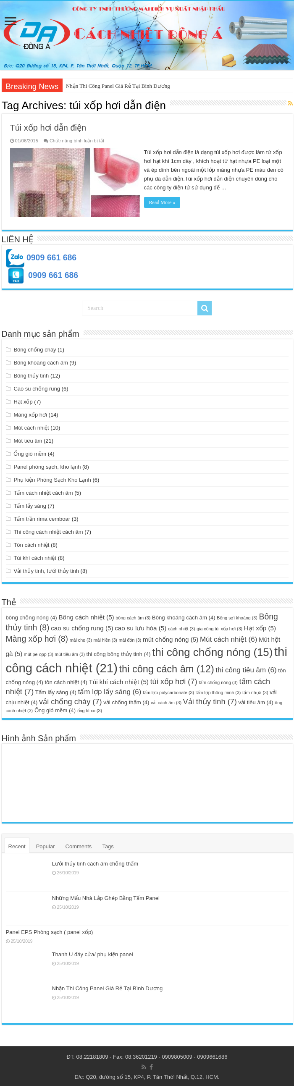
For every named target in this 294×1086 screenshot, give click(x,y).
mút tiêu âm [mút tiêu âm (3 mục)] (70, 652)
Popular (45, 845)
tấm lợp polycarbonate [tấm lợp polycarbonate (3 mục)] (168, 690)
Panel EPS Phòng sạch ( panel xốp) (49, 930)
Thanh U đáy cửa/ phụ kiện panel (92, 953)
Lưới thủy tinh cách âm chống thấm (95, 862)
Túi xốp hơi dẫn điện (48, 127)
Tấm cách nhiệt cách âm (43, 491)
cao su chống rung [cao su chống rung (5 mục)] (82, 626)
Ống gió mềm (29, 452)
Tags (107, 845)
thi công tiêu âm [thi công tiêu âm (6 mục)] (245, 668)
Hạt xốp (22, 400)
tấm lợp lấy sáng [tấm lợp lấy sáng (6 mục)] (110, 690)
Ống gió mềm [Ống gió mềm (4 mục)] (55, 709)
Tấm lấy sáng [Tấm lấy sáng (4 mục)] (55, 690)
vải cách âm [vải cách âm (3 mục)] (166, 700)
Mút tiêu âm (27, 439)
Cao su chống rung (36, 387)
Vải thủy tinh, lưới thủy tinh (46, 569)
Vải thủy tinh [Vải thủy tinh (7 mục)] (210, 699)
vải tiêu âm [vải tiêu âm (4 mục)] (256, 701)
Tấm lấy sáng (29, 504)
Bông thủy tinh (31, 374)
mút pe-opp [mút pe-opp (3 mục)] (38, 652)
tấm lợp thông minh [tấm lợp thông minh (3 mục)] (218, 690)
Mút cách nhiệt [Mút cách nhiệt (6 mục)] (228, 638)
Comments (79, 845)
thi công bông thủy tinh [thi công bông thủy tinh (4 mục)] (119, 652)
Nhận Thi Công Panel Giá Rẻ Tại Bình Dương (118, 86)
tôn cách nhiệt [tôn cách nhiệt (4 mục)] (66, 680)
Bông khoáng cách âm (40, 361)
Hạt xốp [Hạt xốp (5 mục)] (260, 626)
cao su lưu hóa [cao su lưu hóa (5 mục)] (140, 626)
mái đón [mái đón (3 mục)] (129, 638)
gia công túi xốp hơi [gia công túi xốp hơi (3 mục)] (219, 627)
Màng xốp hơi (30, 413)
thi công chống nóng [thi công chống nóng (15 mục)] (212, 650)
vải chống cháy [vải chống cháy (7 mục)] (70, 699)
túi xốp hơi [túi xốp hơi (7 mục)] (173, 679)
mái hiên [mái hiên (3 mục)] (105, 638)
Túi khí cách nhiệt (34, 556)
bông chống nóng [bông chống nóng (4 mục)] (31, 616)
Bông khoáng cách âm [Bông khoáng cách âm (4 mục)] (183, 616)
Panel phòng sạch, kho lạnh (47, 465)
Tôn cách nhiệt (31, 543)
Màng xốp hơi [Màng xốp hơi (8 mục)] (37, 637)
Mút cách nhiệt (31, 426)
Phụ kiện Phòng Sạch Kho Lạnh (52, 478)
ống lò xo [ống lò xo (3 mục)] (89, 708)
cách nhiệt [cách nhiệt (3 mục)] (181, 627)
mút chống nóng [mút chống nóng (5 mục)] (170, 637)
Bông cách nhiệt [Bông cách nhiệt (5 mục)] (86, 615)
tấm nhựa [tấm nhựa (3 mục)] (255, 690)
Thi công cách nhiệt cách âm (48, 530)
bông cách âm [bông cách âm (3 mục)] (133, 616)
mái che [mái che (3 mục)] (81, 638)
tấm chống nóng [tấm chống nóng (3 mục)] (218, 680)
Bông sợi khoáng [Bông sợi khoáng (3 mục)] (237, 616)
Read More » (165, 202)
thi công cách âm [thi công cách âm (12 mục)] (166, 667)
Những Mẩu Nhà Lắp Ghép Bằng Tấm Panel (106, 896)
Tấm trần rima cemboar (41, 517)
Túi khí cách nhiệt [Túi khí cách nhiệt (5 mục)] (119, 680)
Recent (17, 845)
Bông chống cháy (34, 348)
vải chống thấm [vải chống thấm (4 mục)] (126, 701)
